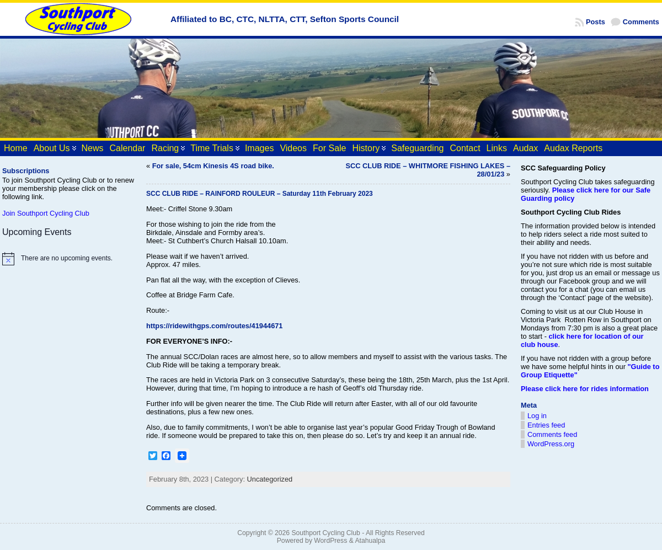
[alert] (69, 258)
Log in (537, 416)
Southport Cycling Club (325, 533)
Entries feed (546, 425)
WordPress (330, 540)
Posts (595, 22)
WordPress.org (550, 444)
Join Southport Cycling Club (45, 213)
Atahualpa (370, 540)
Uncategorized (270, 479)
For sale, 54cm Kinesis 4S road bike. (213, 166)
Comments (641, 22)
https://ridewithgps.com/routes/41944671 (214, 326)
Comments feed (552, 434)
